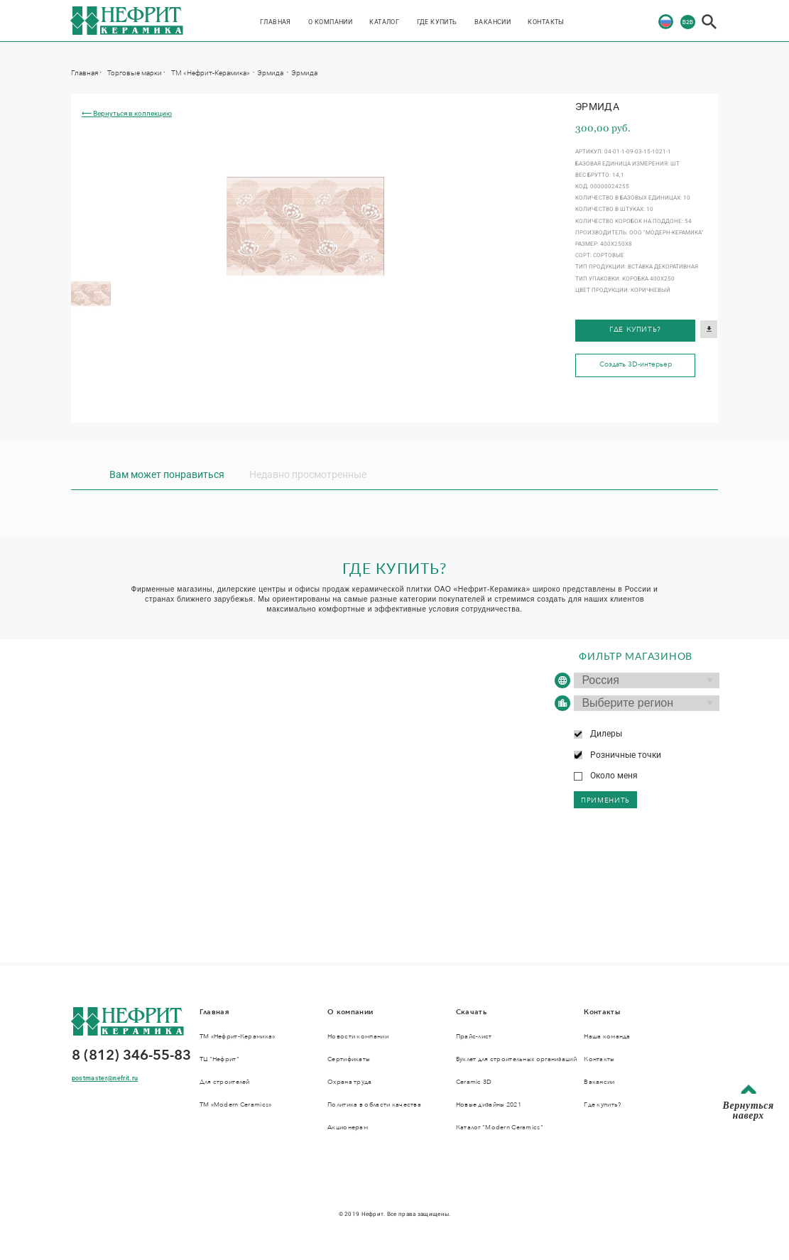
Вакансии (492, 22)
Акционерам (347, 1127)
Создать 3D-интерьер (635, 364)
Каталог (384, 22)
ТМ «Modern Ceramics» (236, 1104)
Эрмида (271, 72)
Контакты (546, 22)
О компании (330, 22)
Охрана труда (349, 1081)
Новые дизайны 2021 (488, 1104)
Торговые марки (134, 72)
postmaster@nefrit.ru (105, 1078)
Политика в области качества (374, 1104)
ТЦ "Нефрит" (219, 1059)
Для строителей (225, 1081)
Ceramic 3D (474, 1081)
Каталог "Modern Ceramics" (499, 1127)
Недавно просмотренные (307, 474)
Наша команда (607, 1036)
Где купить (437, 22)
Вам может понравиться (166, 474)
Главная (275, 22)
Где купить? (635, 330)
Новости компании (357, 1036)
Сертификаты (348, 1059)
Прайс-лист (474, 1036)
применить (605, 800)
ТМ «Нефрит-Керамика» (211, 72)
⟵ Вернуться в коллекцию (127, 113)
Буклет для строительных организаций (516, 1059)
